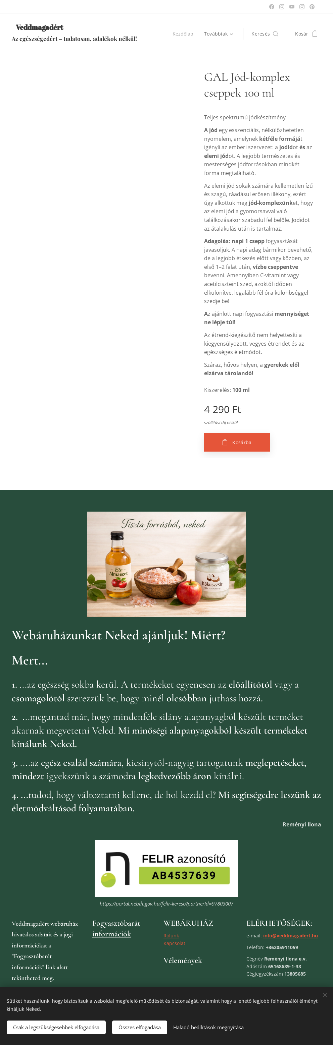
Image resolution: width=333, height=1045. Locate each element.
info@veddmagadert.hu (290, 935)
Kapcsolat (174, 943)
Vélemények (182, 960)
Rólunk (171, 935)
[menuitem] (184, 33)
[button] (265, 33)
